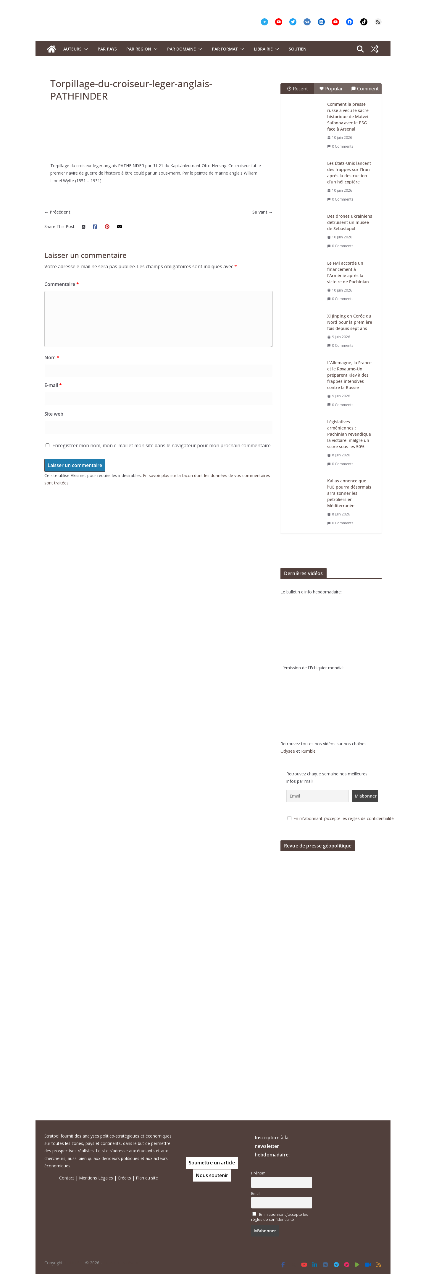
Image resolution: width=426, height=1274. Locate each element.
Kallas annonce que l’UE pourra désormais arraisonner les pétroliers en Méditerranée (357, 493)
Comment (372, 88)
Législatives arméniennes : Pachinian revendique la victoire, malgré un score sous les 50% (357, 434)
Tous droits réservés (123, 1262)
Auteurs (72, 49)
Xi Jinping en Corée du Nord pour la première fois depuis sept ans (357, 322)
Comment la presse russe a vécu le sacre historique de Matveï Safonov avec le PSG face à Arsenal (355, 116)
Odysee (295, 751)
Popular (339, 88)
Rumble (316, 751)
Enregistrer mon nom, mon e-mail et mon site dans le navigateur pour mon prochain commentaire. (162, 829)
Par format (225, 49)
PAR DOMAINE (181, 49)
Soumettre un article (212, 1162)
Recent (305, 88)
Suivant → (270, 596)
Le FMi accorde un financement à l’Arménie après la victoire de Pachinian (356, 272)
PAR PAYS (107, 49)
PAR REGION (138, 49)
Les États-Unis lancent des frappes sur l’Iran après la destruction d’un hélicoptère (357, 172)
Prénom (258, 1173)
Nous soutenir (212, 1175)
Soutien (297, 49)
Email (255, 1193)
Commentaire (61, 668)
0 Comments (348, 146)
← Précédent (57, 596)
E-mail (53, 769)
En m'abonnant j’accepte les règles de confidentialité (351, 818)
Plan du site (147, 1178)
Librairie (263, 49)
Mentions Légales (96, 1178)
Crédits (124, 1178)
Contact (66, 1178)
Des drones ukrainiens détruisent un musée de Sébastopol (357, 222)
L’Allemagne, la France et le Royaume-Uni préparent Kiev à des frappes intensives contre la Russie (357, 375)
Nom (51, 741)
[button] (85, 49)
